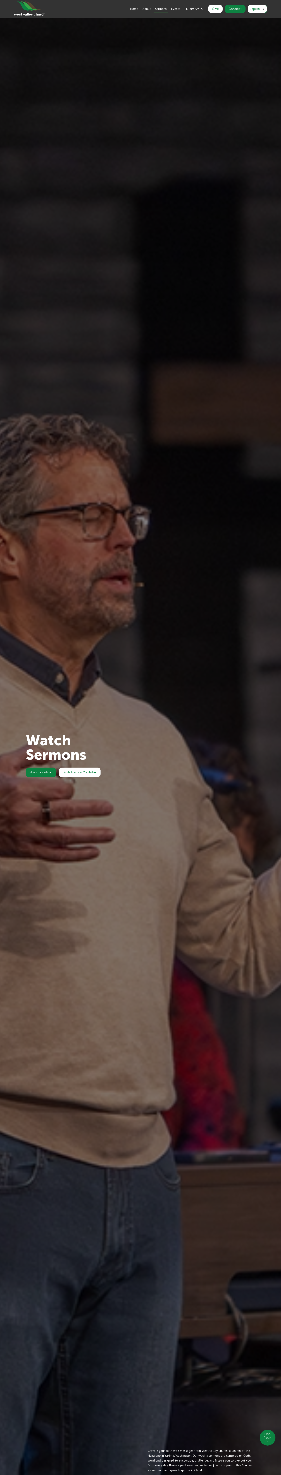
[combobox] (257, 9)
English (255, 9)
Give (215, 9)
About (146, 9)
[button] (195, 9)
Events (175, 9)
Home (134, 9)
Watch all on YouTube (79, 772)
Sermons (160, 9)
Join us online (40, 772)
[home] (30, 8)
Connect (235, 9)
